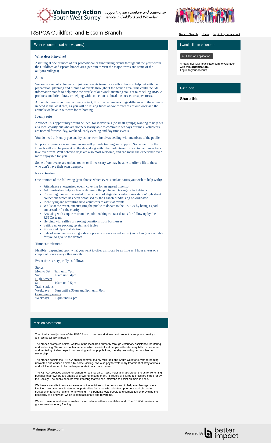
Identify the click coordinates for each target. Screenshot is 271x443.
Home (205, 34)
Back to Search (188, 34)
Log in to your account (226, 34)
